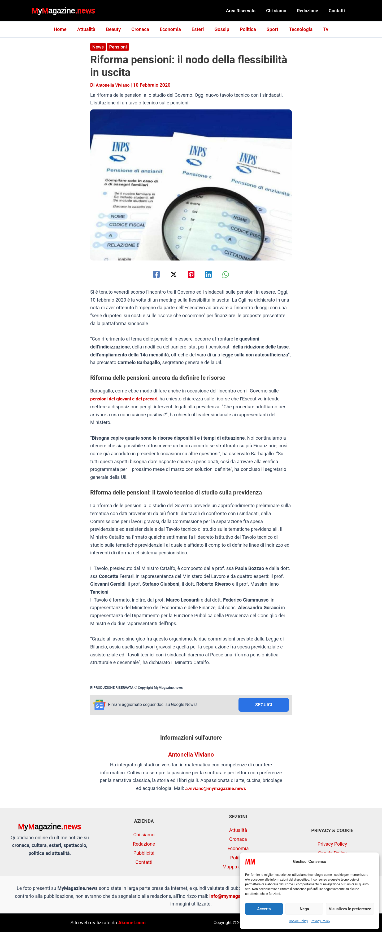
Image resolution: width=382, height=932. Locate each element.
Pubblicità (144, 853)
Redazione (309, 10)
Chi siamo (280, 10)
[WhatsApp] (231, 274)
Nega (304, 909)
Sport (269, 29)
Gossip (220, 29)
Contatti (337, 10)
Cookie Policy (298, 921)
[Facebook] (151, 274)
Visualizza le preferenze (350, 909)
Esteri (198, 29)
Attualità (90, 29)
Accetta (264, 909)
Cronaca (142, 29)
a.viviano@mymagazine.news (216, 789)
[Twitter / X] (171, 274)
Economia (171, 29)
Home (65, 29)
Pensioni (119, 47)
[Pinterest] (191, 274)
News (98, 47)
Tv (320, 29)
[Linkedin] (211, 274)
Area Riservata (246, 10)
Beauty (116, 29)
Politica (246, 29)
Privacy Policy (320, 921)
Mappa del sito (238, 867)
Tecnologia (296, 29)
